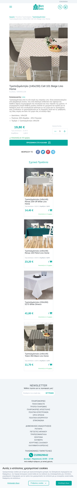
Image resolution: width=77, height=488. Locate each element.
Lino (23, 97)
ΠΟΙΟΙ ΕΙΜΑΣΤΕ (38, 404)
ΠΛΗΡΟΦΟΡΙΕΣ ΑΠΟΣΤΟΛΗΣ (38, 409)
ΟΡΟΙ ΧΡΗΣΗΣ (38, 415)
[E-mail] (33, 393)
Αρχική (12, 17)
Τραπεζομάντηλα (38, 17)
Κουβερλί (38, 440)
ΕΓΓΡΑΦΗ (50, 393)
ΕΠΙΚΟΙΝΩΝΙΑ (63, 1)
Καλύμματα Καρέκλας (38, 445)
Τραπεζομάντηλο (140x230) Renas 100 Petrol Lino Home (37, 252)
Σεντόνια (38, 437)
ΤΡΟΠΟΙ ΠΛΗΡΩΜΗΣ (38, 407)
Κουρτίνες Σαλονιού (38, 443)
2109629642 (41, 455)
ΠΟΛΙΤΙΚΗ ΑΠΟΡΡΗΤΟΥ (38, 418)
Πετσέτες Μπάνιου (38, 432)
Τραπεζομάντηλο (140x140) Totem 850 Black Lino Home (37, 355)
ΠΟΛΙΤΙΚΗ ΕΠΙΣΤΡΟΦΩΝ (38, 412)
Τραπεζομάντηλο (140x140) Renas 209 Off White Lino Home (36, 201)
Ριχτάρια (38, 429)
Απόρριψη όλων (13, 483)
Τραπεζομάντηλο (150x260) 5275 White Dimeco (36, 303)
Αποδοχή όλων (63, 483)
